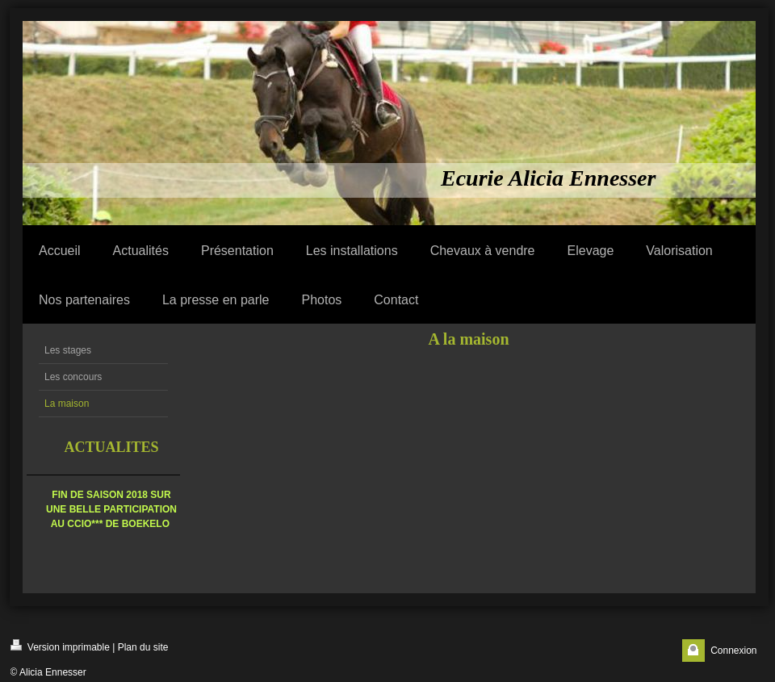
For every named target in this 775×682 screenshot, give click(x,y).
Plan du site (143, 647)
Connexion (733, 650)
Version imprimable (60, 646)
